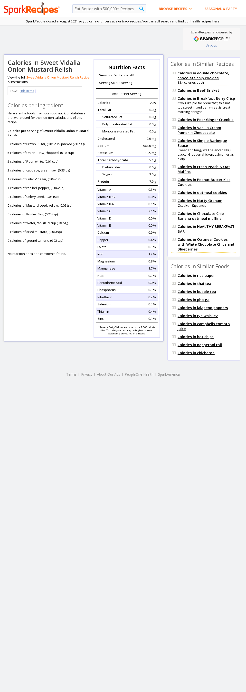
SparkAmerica (169, 374)
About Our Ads (108, 374)
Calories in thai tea (194, 283)
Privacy (86, 374)
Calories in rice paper (196, 275)
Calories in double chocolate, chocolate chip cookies (203, 75)
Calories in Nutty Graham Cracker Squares (200, 203)
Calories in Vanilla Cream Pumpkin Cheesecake (199, 130)
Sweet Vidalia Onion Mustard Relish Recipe (58, 77)
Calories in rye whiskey (198, 315)
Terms (71, 374)
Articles (211, 45)
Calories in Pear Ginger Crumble (206, 119)
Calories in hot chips (196, 336)
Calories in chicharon (196, 352)
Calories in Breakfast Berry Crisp (206, 98)
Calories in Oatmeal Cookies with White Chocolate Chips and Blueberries (206, 244)
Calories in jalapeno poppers (203, 307)
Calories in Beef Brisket (198, 90)
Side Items (27, 91)
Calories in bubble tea (197, 291)
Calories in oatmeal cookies (202, 192)
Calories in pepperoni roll (200, 344)
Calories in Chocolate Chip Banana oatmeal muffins (201, 216)
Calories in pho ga (193, 299)
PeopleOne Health (139, 374)
